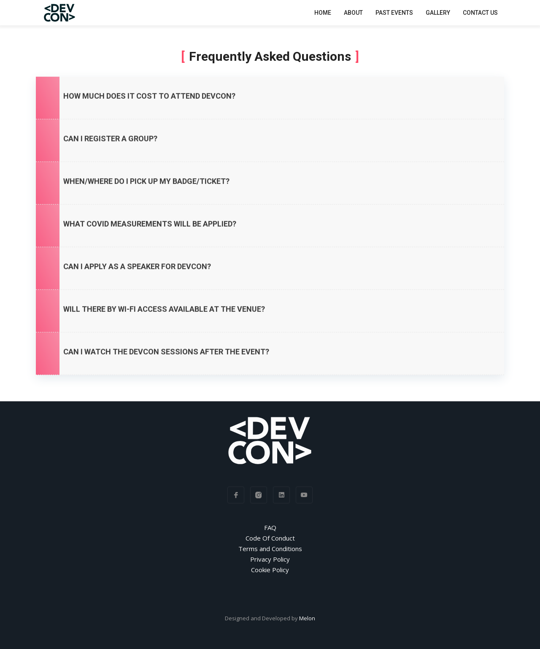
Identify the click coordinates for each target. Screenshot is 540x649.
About (353, 12)
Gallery (438, 12)
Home (322, 12)
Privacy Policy (270, 559)
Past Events (394, 12)
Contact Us (480, 12)
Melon (307, 618)
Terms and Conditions (270, 548)
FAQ (270, 527)
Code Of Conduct (270, 538)
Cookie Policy (270, 569)
